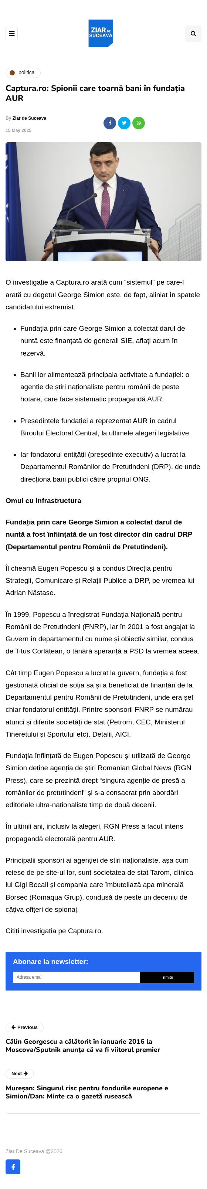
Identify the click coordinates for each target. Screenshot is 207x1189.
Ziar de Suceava (29, 118)
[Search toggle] (193, 34)
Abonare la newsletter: (50, 961)
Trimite (167, 977)
